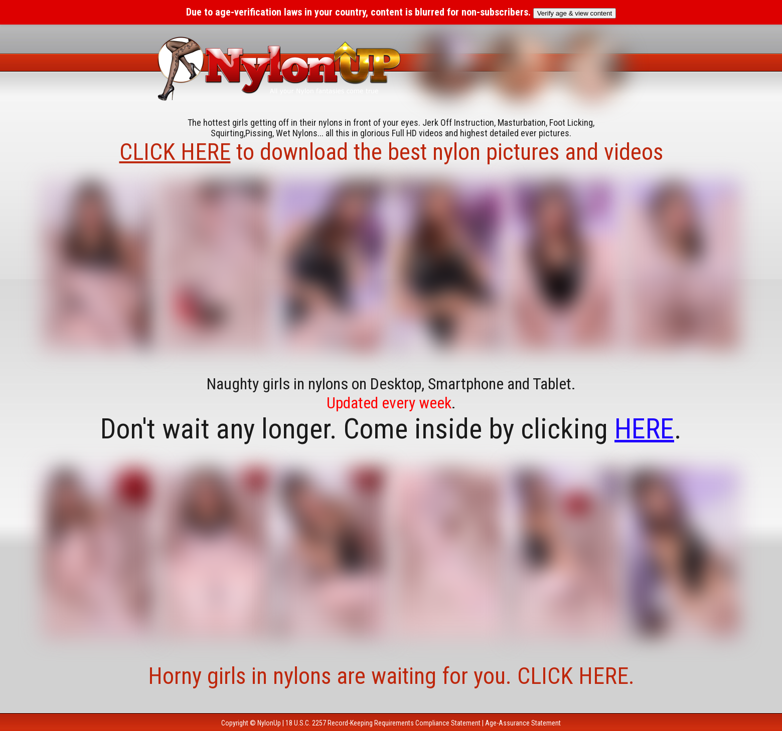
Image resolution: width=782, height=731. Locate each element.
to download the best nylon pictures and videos (391, 151)
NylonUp (269, 723)
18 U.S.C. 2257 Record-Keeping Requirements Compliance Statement (383, 723)
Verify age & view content (574, 13)
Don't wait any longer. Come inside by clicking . (391, 428)
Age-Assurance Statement (523, 723)
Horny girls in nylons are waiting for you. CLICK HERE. (391, 675)
